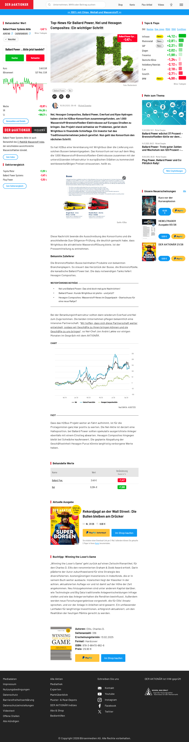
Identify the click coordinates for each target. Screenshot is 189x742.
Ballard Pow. (57, 480)
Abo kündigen (11, 721)
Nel (70, 90)
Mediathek (56, 684)
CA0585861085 (23, 33)
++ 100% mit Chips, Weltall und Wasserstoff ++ (94, 12)
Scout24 (145, 73)
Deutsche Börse (149, 59)
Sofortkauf (96, 532)
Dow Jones (159, 29)
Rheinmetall (147, 41)
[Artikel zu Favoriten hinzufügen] (68, 96)
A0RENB (8, 33)
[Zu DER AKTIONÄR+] (147, 4)
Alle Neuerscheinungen (181, 191)
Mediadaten (10, 678)
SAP (143, 45)
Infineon (146, 36)
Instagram (107, 699)
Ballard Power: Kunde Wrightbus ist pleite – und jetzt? (86, 293)
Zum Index (10, 156)
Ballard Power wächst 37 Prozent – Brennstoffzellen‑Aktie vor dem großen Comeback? (162, 135)
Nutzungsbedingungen (16, 689)
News (159, 36)
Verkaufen (35, 57)
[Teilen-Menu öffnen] (54, 96)
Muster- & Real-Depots (63, 699)
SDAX (173, 29)
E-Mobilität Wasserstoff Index (31, 141)
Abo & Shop (57, 710)
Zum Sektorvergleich (14, 185)
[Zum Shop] (120, 4)
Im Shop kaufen (124, 532)
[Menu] (181, 4)
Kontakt (105, 687)
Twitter (105, 711)
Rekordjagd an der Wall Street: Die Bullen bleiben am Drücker (109, 513)
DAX (143, 29)
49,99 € (164, 211)
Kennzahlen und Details (15, 121)
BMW (144, 78)
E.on (144, 69)
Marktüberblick (59, 694)
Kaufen (15, 57)
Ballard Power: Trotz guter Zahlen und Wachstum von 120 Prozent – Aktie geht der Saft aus (162, 148)
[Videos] (161, 4)
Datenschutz (10, 694)
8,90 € (164, 258)
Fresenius (146, 55)
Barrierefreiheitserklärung (18, 699)
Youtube (106, 693)
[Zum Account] (132, 4)
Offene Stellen (11, 715)
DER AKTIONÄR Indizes (63, 705)
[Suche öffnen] (49, 4)
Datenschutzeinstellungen (18, 705)
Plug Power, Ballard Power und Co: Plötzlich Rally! (162, 162)
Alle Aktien (56, 678)
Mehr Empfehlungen (174, 170)
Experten (55, 689)
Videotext (9, 710)
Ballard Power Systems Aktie (17, 29)
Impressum (9, 684)
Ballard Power (59, 90)
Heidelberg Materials (151, 64)
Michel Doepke (84, 105)
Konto (97, 543)
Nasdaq (150, 29)
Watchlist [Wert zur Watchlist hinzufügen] (12, 39)
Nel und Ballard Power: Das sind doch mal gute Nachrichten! (89, 288)
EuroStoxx (181, 29)
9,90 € (164, 236)
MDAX (168, 29)
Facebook (106, 705)
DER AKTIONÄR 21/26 (170, 244)
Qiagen (145, 50)
